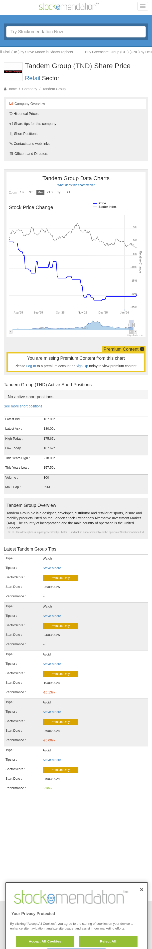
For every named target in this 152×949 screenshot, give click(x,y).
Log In (31, 366)
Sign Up (82, 366)
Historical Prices (23, 114)
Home (12, 89)
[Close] (141, 901)
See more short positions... (24, 406)
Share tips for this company (32, 124)
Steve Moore (52, 568)
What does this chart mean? (76, 185)
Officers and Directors (28, 154)
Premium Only (60, 578)
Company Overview (27, 104)
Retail (32, 78)
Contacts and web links (29, 144)
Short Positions (23, 134)
